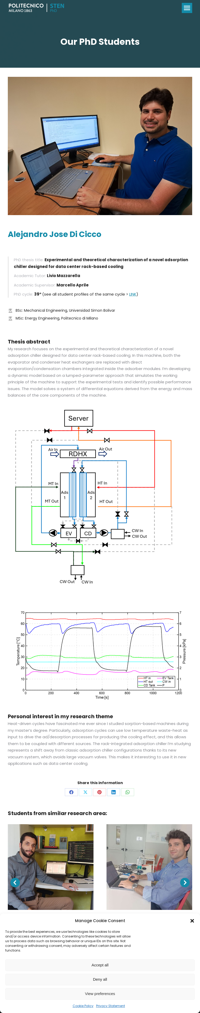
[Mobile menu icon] (187, 8)
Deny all (100, 979)
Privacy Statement (110, 1006)
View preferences (100, 993)
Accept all (99, 965)
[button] (192, 920)
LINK (132, 294)
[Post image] (50, 867)
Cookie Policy (83, 1006)
